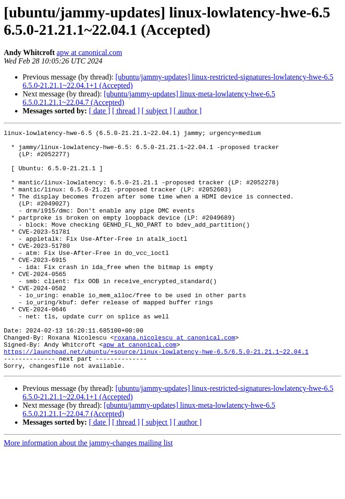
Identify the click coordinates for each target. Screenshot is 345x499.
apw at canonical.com (89, 52)
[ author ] (188, 111)
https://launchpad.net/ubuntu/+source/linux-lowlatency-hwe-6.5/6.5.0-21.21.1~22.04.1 (156, 396)
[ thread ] (126, 111)
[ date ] (99, 111)
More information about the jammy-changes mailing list (88, 491)
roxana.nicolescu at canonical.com (174, 379)
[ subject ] (157, 111)
